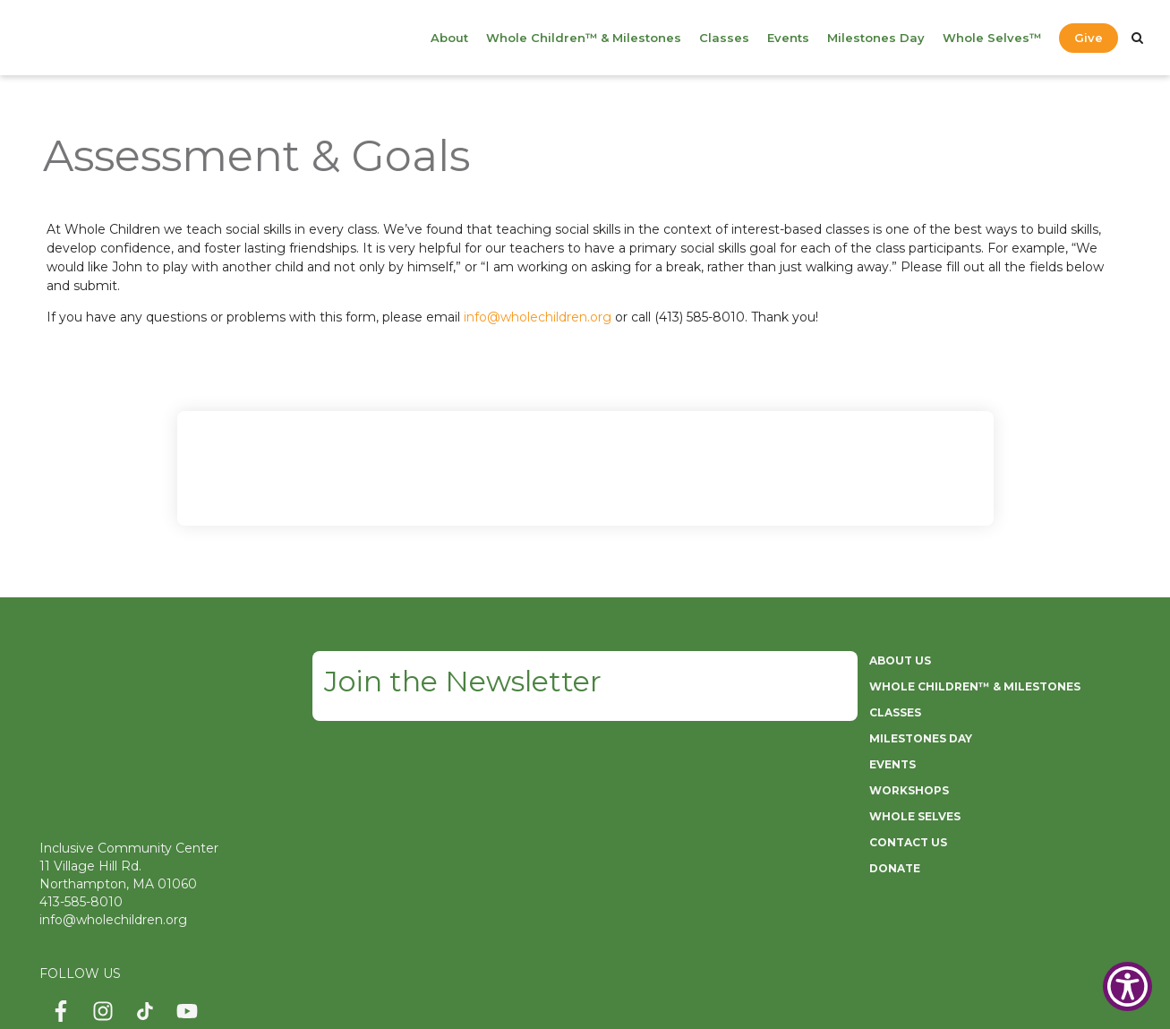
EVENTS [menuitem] (892, 764)
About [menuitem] (449, 37)
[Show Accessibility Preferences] (1127, 986)
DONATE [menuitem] (894, 868)
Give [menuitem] (1088, 37)
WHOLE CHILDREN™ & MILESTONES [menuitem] (974, 686)
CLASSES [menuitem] (895, 712)
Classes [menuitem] (724, 37)
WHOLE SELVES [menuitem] (915, 816)
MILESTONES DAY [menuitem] (920, 738)
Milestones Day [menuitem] (876, 37)
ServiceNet (592, 983)
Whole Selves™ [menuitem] (992, 37)
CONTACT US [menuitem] (908, 842)
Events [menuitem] (788, 37)
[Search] (1137, 38)
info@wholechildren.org (537, 317)
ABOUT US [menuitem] (900, 660)
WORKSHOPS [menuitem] (909, 790)
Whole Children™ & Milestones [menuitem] (583, 37)
